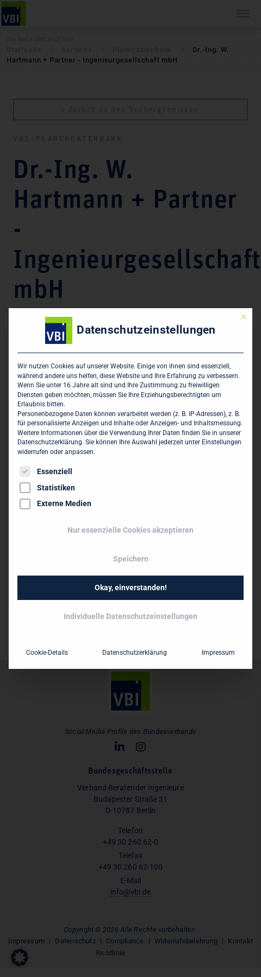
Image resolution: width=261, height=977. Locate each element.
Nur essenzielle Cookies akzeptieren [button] (130, 530)
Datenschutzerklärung (49, 442)
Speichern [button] (130, 558)
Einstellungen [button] (221, 442)
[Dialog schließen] (243, 316)
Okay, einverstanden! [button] (131, 587)
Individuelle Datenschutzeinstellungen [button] (130, 616)
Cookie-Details (47, 652)
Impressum (218, 652)
